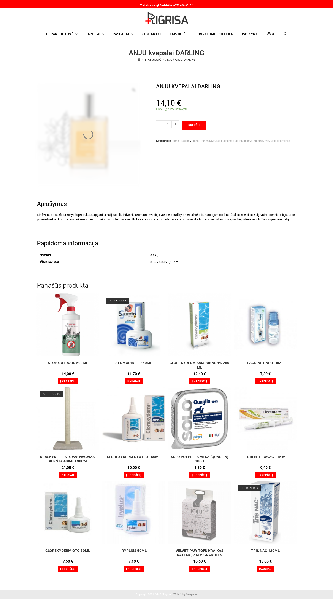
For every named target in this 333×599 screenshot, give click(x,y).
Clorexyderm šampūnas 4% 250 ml (199, 365)
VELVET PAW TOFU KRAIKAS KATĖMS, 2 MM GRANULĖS (199, 552)
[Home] (139, 59)
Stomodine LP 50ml (133, 363)
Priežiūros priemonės (277, 140)
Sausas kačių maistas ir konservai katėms (237, 140)
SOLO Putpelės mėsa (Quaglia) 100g (199, 459)
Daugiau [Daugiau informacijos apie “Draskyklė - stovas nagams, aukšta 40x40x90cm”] (68, 475)
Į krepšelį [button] (67, 381)
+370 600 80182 (183, 5)
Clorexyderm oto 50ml (67, 550)
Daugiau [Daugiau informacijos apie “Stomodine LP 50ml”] (133, 381)
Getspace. (191, 594)
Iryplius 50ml (134, 550)
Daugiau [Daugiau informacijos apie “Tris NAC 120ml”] (265, 568)
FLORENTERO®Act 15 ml (265, 457)
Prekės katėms (181, 140)
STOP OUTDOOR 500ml (68, 363)
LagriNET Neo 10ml (265, 363)
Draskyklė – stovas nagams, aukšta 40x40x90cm (67, 459)
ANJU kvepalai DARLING (180, 59)
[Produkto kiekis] (168, 124)
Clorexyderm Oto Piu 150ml (133, 457)
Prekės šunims (201, 140)
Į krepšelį (194, 125)
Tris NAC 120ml (265, 550)
